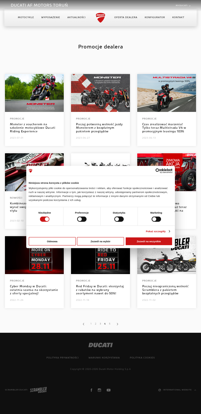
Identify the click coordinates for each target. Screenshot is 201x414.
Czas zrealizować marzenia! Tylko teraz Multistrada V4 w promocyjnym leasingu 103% (164, 128)
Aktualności (77, 20)
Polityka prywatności (62, 358)
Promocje (17, 119)
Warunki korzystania (104, 358)
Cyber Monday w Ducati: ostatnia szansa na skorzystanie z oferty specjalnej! (34, 290)
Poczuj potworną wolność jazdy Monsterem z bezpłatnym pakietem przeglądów (99, 128)
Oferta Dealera (125, 20)
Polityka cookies (142, 358)
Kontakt (178, 20)
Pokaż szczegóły (156, 231)
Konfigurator (154, 20)
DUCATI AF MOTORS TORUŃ (39, 6)
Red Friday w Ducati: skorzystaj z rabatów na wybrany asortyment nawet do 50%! (100, 290)
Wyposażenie (51, 20)
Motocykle (26, 20)
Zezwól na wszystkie (149, 241)
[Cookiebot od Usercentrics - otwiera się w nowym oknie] (158, 170)
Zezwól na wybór (100, 241)
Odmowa (52, 241)
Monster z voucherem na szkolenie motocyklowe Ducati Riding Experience (32, 128)
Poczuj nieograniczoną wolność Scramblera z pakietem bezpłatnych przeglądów (165, 290)
